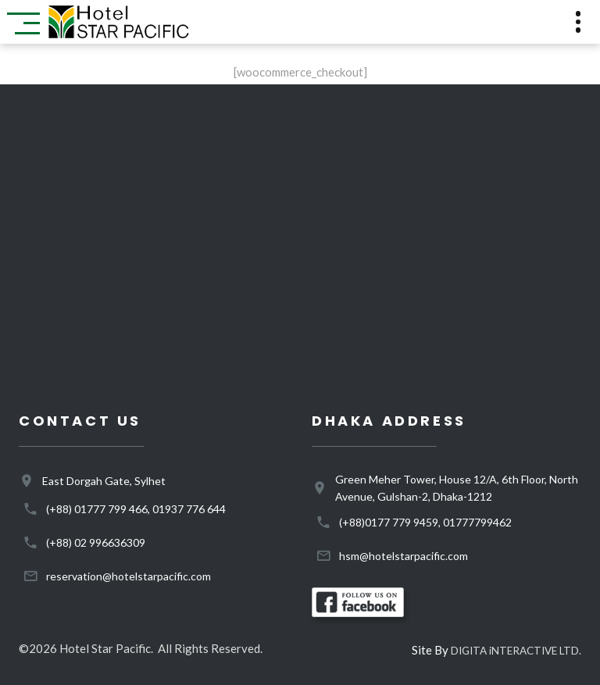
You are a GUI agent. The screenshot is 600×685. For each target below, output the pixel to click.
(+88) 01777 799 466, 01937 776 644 (136, 509)
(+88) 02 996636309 (95, 542)
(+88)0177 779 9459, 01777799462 (425, 522)
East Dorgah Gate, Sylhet (104, 480)
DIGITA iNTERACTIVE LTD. (516, 650)
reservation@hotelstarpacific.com (128, 576)
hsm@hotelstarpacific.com (403, 555)
